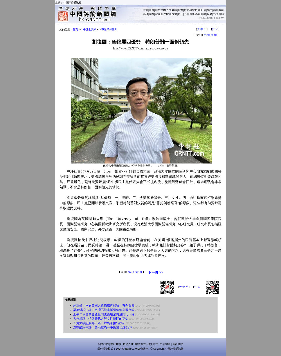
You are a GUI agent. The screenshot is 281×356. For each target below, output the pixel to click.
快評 (209, 10)
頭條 (151, 10)
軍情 (157, 14)
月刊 (180, 14)
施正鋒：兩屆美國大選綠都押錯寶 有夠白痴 (104, 305)
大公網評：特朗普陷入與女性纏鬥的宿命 (100, 318)
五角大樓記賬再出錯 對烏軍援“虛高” (99, 323)
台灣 (180, 10)
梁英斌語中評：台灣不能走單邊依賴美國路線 (104, 310)
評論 (215, 10)
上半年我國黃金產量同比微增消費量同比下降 (104, 314)
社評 (203, 10)
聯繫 (209, 14)
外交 (168, 10)
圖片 (163, 14)
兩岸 (174, 10)
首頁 (145, 10)
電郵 (221, 14)
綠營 (192, 10)
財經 (168, 14)
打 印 (215, 29)
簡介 (203, 14)
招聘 (215, 14)
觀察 (221, 10)
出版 (186, 14)
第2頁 (207, 34)
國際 (151, 14)
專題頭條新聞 (109, 29)
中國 (163, 10)
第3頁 (214, 34)
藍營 (186, 10)
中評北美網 (89, 29)
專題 (197, 14)
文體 (174, 14)
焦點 (157, 10)
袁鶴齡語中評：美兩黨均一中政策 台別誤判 (102, 327)
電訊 (192, 14)
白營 (197, 10)
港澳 (145, 14)
